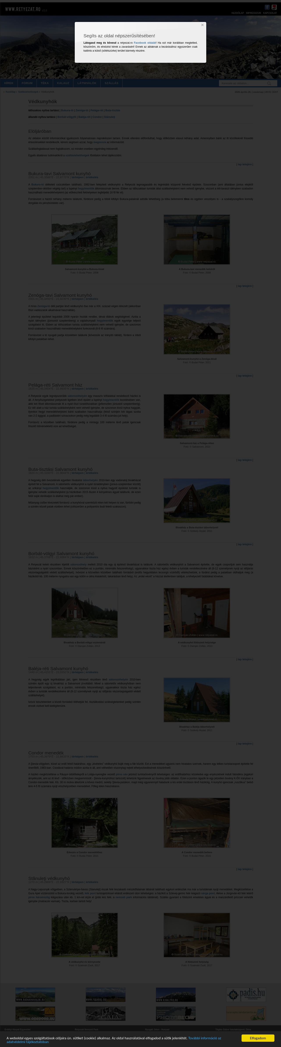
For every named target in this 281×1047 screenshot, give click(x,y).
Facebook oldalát (145, 42)
